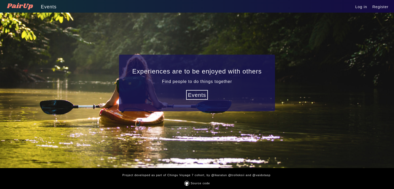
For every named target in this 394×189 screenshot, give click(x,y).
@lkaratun (219, 175)
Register (380, 7)
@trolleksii (237, 175)
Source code (197, 183)
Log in (361, 7)
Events (49, 6)
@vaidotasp (262, 175)
